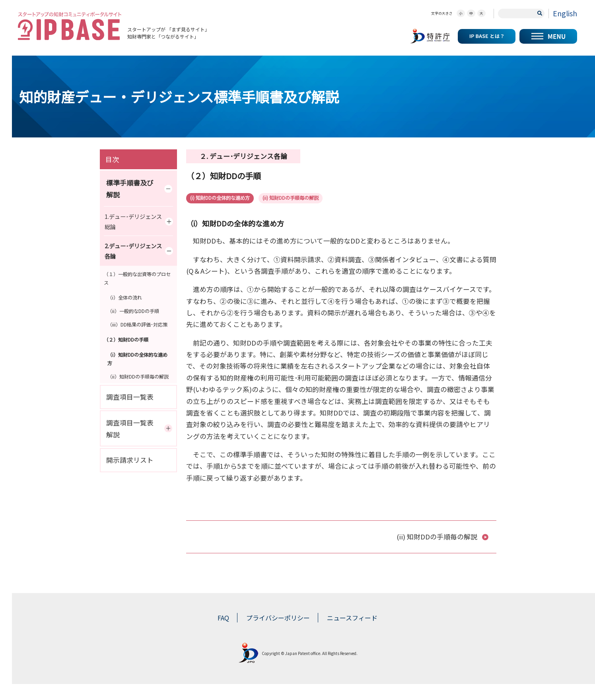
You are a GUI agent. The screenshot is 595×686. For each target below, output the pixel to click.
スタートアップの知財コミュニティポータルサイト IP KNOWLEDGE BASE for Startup (69, 26)
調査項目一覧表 (130, 397)
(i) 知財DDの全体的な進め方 (226, 199)
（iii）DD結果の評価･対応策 (137, 324)
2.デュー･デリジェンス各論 (141, 251)
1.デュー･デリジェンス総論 (141, 221)
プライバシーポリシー (278, 619)
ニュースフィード (352, 619)
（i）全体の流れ (124, 297)
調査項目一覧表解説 (141, 428)
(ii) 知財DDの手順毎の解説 (309, 199)
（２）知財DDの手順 (126, 339)
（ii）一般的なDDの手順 (133, 310)
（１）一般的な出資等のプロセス (137, 278)
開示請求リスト (130, 460)
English (565, 13)
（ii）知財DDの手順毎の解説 (138, 376)
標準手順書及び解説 (141, 188)
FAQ (223, 619)
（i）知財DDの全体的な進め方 (137, 359)
